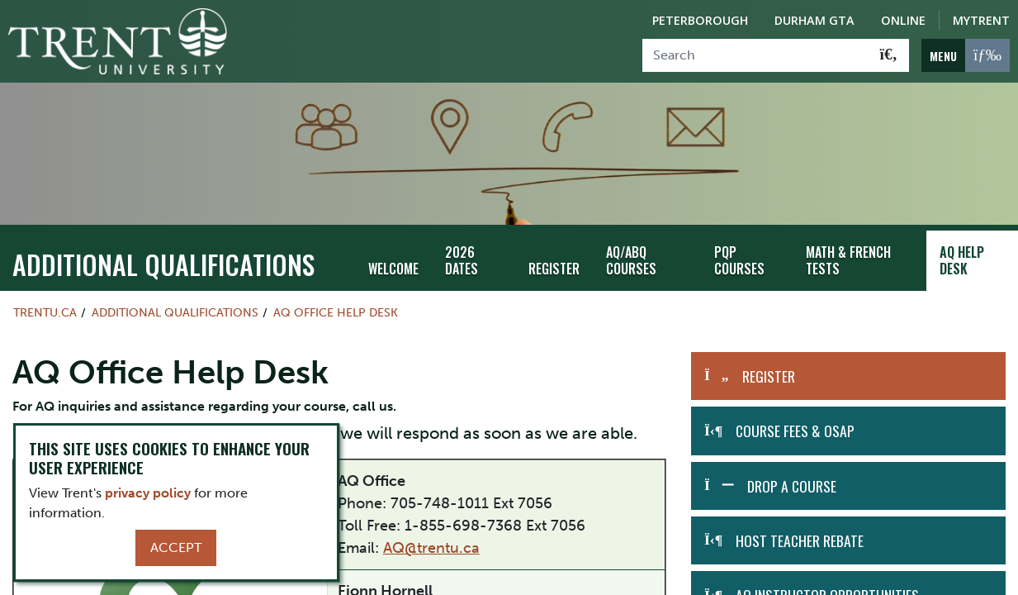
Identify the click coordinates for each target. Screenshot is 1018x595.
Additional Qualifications (163, 264)
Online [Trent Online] (903, 20)
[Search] (755, 55)
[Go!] (889, 55)
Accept (175, 547)
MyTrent (981, 20)
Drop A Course (791, 486)
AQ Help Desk (962, 260)
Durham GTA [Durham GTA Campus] (814, 20)
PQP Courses (739, 260)
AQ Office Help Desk (335, 312)
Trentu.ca (45, 312)
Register (554, 268)
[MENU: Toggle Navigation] (965, 55)
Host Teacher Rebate (800, 540)
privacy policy (148, 493)
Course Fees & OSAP (795, 430)
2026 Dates (461, 260)
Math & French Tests (848, 260)
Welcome (393, 268)
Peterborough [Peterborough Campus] (700, 20)
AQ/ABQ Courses (631, 260)
